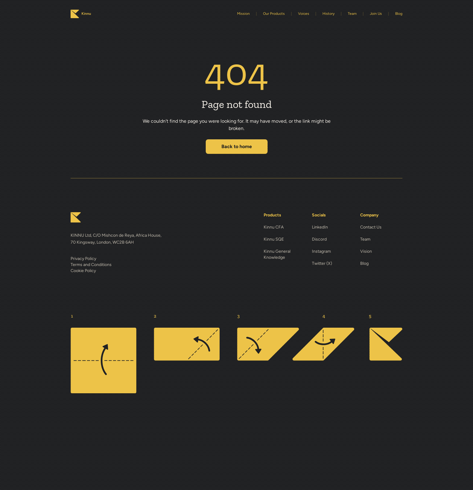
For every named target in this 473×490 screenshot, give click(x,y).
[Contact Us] (381, 227)
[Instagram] (333, 251)
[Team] (381, 239)
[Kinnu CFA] (285, 227)
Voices (303, 13)
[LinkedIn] (333, 227)
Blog (398, 13)
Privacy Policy (83, 258)
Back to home (236, 146)
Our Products (274, 13)
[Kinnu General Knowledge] (285, 254)
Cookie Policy (83, 270)
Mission (243, 13)
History (328, 13)
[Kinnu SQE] (285, 239)
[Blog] (381, 264)
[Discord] (333, 239)
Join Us (376, 13)
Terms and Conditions (91, 264)
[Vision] (381, 251)
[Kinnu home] (76, 217)
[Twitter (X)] (333, 264)
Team (352, 13)
